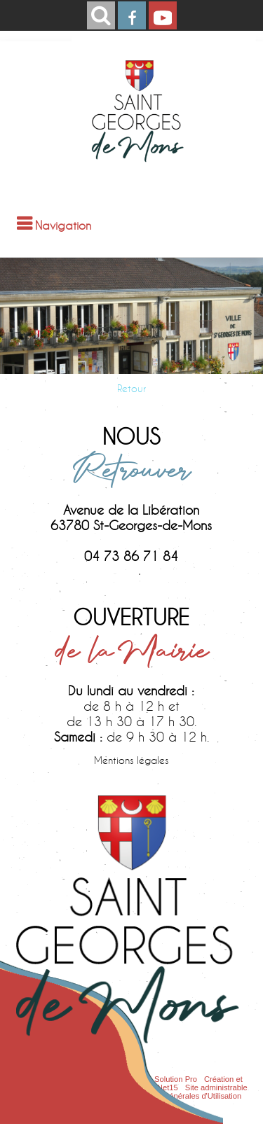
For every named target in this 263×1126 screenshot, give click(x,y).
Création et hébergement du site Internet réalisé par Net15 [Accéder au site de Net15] (128, 1083)
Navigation (63, 225)
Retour (131, 388)
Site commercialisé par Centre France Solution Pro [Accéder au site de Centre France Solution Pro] (108, 1079)
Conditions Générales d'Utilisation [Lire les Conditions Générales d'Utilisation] (183, 1096)
